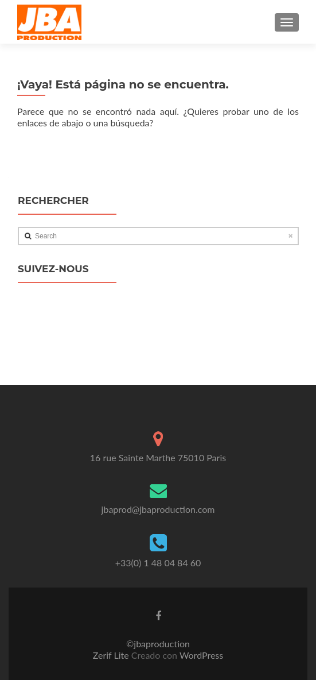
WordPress (200, 655)
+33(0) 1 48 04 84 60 (158, 562)
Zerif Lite (112, 655)
